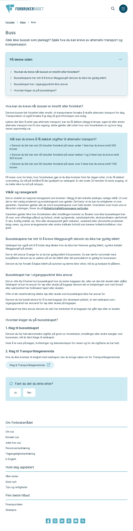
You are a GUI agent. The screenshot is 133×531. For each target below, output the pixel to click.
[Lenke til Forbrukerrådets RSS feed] (82, 520)
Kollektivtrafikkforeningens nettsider (66, 208)
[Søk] (113, 9)
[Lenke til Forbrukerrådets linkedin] (62, 520)
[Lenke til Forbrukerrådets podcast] (68, 520)
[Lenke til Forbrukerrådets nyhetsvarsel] (75, 520)
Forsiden (10, 22)
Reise (23, 22)
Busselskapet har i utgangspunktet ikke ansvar (41, 84)
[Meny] (123, 9)
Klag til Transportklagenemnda (30, 365)
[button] (66, 59)
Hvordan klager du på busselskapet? (35, 90)
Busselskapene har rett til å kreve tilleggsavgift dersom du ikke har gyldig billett (60, 77)
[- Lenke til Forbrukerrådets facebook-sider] (48, 520)
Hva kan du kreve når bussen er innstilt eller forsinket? (46, 71)
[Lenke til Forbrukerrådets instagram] (55, 520)
